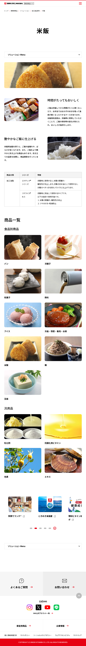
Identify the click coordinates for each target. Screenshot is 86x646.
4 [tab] (45, 528)
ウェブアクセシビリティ (62, 635)
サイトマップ (77, 635)
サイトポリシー (25, 635)
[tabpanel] (20, 507)
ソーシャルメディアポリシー (42, 635)
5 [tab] (50, 528)
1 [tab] (31, 528)
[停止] (54, 528)
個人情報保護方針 (10, 635)
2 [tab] (35, 528)
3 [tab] (40, 528)
